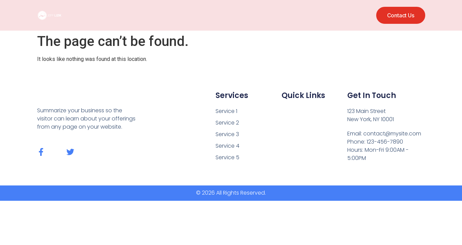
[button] (400, 15)
